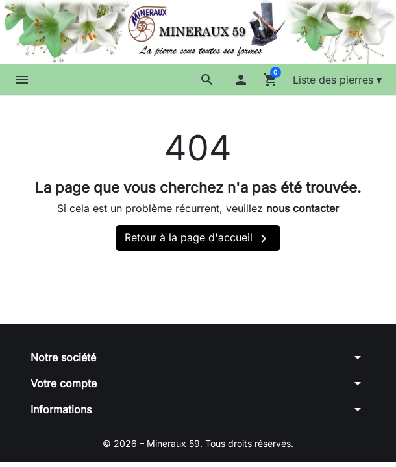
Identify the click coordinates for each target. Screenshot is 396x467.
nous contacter (302, 208)
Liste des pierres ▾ (337, 79)
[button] (207, 79)
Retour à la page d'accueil (198, 238)
